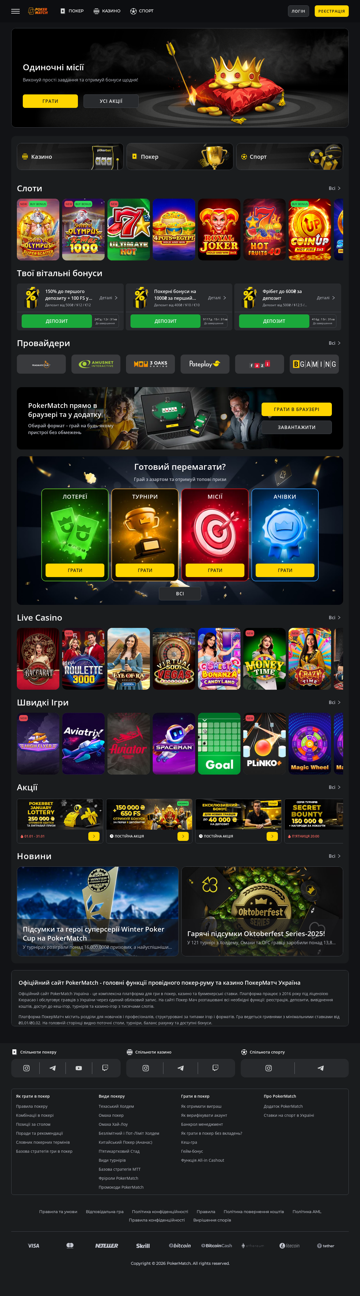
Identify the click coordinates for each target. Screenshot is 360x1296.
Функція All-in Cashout (202, 1160)
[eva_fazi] (259, 364)
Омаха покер (111, 1115)
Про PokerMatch (280, 1096)
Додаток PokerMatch (283, 1106)
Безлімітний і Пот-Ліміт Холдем (129, 1133)
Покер (72, 11)
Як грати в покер (33, 1096)
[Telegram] (53, 1068)
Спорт (141, 11)
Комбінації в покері (35, 1115)
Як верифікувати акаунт (204, 1115)
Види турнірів (112, 1160)
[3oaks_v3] (150, 364)
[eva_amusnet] (95, 364)
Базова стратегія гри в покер (44, 1151)
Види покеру (112, 1096)
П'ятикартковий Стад (119, 1151)
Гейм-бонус (192, 1151)
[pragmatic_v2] (41, 364)
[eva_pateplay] (205, 364)
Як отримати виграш (201, 1106)
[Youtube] (79, 1068)
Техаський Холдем (116, 1106)
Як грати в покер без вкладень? (211, 1133)
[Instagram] (26, 1068)
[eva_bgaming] (314, 364)
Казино (106, 11)
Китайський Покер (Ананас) (125, 1142)
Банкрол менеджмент (202, 1124)
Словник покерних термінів (43, 1142)
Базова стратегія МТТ (120, 1169)
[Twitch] (105, 1068)
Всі (335, 188)
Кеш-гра (189, 1142)
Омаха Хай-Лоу (113, 1124)
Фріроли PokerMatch (118, 1178)
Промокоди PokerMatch (121, 1187)
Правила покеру (32, 1106)
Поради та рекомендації (39, 1133)
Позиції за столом (33, 1124)
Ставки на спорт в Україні (289, 1115)
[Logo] (42, 11)
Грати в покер (195, 1096)
